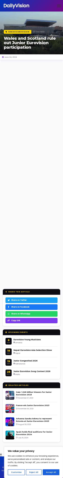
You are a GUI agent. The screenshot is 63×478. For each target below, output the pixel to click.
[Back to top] (1, 454)
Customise (16, 472)
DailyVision (16, 5)
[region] (33, 462)
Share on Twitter (17, 300)
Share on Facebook (18, 307)
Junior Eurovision (17, 32)
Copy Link (13, 320)
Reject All (33, 472)
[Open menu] (59, 5)
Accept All (51, 472)
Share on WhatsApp (18, 314)
